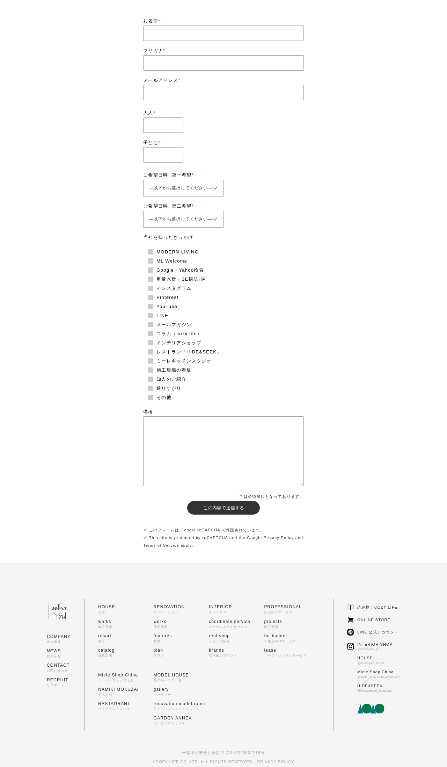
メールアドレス (161, 80)
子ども (151, 142)
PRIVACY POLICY (275, 762)
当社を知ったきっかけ (168, 237)
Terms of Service (161, 545)
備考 (148, 411)
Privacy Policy (279, 538)
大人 (149, 112)
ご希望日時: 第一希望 (168, 175)
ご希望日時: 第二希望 (168, 206)
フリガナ (154, 50)
